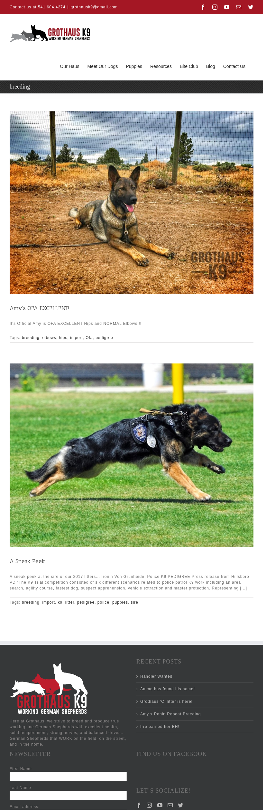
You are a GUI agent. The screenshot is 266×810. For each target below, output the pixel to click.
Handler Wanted (156, 676)
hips (63, 337)
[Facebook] (139, 805)
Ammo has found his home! (167, 689)
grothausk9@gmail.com (94, 7)
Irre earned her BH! (159, 726)
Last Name (20, 788)
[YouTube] (160, 805)
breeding (31, 337)
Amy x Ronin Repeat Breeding (170, 714)
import (76, 337)
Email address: (25, 807)
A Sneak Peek (27, 561)
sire (134, 602)
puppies (120, 602)
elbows (49, 337)
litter (69, 602)
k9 (60, 602)
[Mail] (170, 805)
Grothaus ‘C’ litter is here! (166, 701)
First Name (21, 769)
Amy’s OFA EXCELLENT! (39, 308)
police (103, 602)
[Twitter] (180, 805)
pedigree (104, 337)
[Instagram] (149, 805)
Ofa (89, 337)
